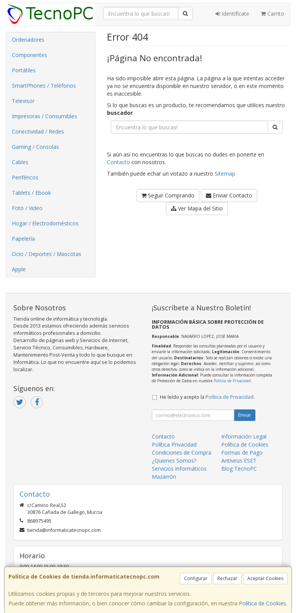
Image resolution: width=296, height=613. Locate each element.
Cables (20, 162)
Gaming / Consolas (35, 146)
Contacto (118, 162)
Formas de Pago (242, 452)
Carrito (272, 13)
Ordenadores (28, 39)
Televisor (23, 100)
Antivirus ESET (239, 460)
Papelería (23, 238)
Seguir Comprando (167, 195)
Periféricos (25, 177)
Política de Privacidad (232, 380)
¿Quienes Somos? (174, 460)
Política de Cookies (262, 603)
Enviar (244, 415)
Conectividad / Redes (38, 131)
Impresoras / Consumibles (44, 116)
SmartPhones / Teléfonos (44, 85)
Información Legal (243, 436)
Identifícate (232, 13)
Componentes (29, 55)
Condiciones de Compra (181, 452)
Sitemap (225, 173)
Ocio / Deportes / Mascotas (46, 254)
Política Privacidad (174, 444)
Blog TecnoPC (239, 468)
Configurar (195, 578)
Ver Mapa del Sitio (197, 208)
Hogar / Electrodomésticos (45, 223)
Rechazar (227, 578)
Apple (19, 269)
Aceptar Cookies (265, 578)
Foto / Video (27, 208)
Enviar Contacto (229, 195)
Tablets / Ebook (31, 192)
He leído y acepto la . (207, 397)
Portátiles (24, 70)
